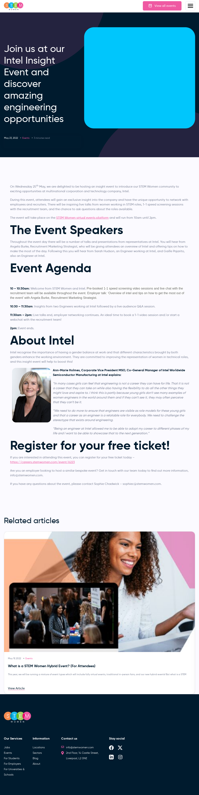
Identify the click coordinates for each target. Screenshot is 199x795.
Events (25, 137)
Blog (35, 758)
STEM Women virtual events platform (82, 217)
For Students (11, 758)
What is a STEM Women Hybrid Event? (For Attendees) (51, 666)
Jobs (7, 747)
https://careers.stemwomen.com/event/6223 (42, 462)
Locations (39, 747)
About (36, 763)
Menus (190, 6)
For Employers (12, 763)
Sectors (37, 753)
